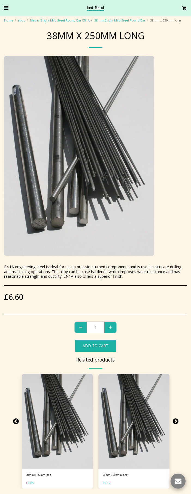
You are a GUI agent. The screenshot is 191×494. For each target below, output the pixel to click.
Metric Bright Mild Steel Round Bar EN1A (60, 20)
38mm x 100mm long (38, 475)
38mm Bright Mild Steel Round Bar (119, 20)
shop (21, 20)
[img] (57, 421)
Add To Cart (95, 345)
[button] (6, 7)
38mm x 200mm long (115, 475)
